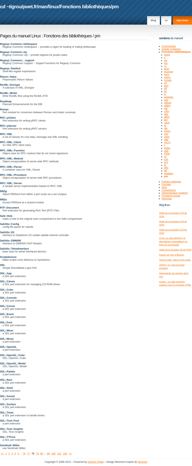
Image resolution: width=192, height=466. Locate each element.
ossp (166, 136)
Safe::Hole (6, 216)
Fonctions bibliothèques (85, 6)
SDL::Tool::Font (9, 420)
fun (166, 63)
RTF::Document (9, 207)
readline (168, 173)
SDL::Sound (7, 396)
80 (41, 453)
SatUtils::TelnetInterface (14, 248)
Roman (4, 109)
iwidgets (168, 97)
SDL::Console (8, 297)
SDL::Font (6, 322)
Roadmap (6, 101)
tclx (166, 162)
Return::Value (8, 76)
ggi (166, 108)
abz (166, 114)
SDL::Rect (6, 379)
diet (166, 139)
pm (115, 6)
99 (48, 453)
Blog (153, 20)
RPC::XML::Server (11, 183)
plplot (167, 148)
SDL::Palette (7, 371)
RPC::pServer (8, 125)
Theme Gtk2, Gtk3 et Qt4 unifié (175, 260)
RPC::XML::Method (11, 158)
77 (28, 453)
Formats (166, 184)
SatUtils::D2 (7, 232)
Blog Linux (164, 205)
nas (166, 100)
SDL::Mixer (6, 330)
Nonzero (142, 462)
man (42, 6)
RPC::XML (6, 134)
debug (167, 102)
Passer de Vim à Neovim (171, 255)
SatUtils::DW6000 (10, 240)
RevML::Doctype (10, 84)
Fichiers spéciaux (171, 181)
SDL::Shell (6, 388)
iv (165, 94)
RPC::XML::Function (12, 150)
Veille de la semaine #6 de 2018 (175, 250)
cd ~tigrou (10, 6)
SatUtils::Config (9, 224)
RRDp (3, 191)
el (165, 125)
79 (37, 453)
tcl (165, 91)
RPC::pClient (8, 117)
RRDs (3, 199)
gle (166, 128)
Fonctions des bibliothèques (68, 36)
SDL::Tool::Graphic (11, 429)
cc (165, 66)
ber (166, 119)
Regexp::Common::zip (13, 52)
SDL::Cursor (7, 306)
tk (165, 165)
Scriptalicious (8, 257)
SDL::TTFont (7, 437)
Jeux (164, 187)
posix (167, 54)
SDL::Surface (8, 404)
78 (33, 453)
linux (54, 6)
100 (53, 453)
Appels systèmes (171, 49)
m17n (167, 142)
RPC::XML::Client (10, 142)
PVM (167, 153)
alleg (166, 117)
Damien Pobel (96, 462)
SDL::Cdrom (7, 281)
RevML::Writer (8, 93)
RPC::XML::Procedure (13, 175)
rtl (165, 156)
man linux (182, 20)
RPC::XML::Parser (11, 167)
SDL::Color (6, 289)
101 (59, 453)
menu (167, 77)
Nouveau (167, 198)
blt (165, 170)
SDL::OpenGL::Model (13, 363)
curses (168, 80)
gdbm (167, 105)
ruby (166, 111)
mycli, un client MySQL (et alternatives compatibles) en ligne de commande (173, 241)
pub (166, 151)
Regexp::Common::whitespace (18, 44)
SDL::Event (7, 314)
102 (65, 453)
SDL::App (6, 273)
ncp (166, 134)
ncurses (168, 71)
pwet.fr (29, 6)
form (166, 74)
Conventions (169, 190)
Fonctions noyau (171, 195)
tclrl (166, 159)
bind (166, 68)
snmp (167, 131)
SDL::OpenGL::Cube (12, 355)
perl (166, 85)
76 (24, 453)
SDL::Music (7, 338)
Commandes (169, 46)
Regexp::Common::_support (17, 60)
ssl (165, 60)
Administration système (175, 193)
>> (70, 453)
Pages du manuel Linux (20, 36)
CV (166, 20)
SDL (2, 265)
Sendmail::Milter (10, 445)
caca (166, 122)
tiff (165, 88)
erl (165, 83)
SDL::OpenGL (8, 347)
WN (166, 168)
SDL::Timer (7, 412)
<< (2, 453)
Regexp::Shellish (10, 68)
